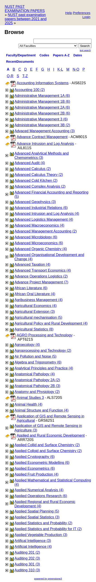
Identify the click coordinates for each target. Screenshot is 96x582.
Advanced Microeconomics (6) (38, 243)
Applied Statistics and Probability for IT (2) (48, 529)
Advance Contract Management (42, 137)
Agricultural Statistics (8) (34, 329)
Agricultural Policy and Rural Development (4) (51, 323)
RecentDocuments (20, 61)
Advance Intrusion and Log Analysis (45, 144)
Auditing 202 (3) (27, 558)
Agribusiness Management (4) (38, 300)
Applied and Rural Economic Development (51, 435)
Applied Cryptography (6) (34, 457)
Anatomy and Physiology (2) (37, 392)
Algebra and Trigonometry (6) (37, 362)
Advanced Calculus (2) (32, 169)
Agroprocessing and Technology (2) (42, 350)
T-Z (25, 76)
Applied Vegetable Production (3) (40, 535)
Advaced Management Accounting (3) (44, 131)
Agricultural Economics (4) (35, 306)
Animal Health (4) (28, 404)
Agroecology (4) (27, 345)
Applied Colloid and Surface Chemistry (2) (48, 451)
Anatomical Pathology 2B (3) (37, 386)
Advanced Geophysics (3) (35, 202)
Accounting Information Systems (42, 83)
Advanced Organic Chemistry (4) (40, 249)
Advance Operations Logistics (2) (41, 276)
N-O (76, 69)
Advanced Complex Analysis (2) (40, 186)
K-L (60, 69)
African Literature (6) (30, 288)
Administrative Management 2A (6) (42, 107)
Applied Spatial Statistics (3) (36, 517)
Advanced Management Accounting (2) (45, 231)
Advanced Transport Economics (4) (42, 270)
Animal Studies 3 (30, 398)
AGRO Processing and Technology (45, 335)
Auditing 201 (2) (27, 552)
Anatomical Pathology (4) (34, 374)
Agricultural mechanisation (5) (38, 317)
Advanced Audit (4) (29, 163)
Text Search (85, 50)
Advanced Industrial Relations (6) (41, 208)
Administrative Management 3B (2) (42, 125)
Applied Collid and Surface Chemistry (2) (47, 445)
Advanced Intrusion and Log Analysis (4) (46, 214)
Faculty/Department (21, 55)
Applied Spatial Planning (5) (36, 511)
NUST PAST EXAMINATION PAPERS (25, 9)
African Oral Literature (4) (34, 294)
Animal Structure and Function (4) (41, 410)
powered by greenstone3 (48, 578)
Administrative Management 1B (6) (42, 101)
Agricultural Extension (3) (34, 312)
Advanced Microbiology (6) (35, 237)
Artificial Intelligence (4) (33, 546)
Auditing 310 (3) (27, 570)
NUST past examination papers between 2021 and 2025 (26, 19)
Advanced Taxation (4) (32, 264)
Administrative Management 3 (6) (41, 119)
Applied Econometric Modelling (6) (42, 463)
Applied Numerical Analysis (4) (38, 490)
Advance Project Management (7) (41, 282)
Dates (77, 55)
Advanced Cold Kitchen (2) (35, 180)
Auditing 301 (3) (27, 564)
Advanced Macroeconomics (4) (39, 225)
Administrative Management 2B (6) (42, 113)
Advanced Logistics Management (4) (43, 219)
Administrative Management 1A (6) (42, 96)
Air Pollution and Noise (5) (35, 356)
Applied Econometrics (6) (34, 468)
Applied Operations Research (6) (40, 496)
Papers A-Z (61, 55)
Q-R (10, 76)
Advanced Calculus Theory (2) (38, 175)
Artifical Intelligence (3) (32, 541)
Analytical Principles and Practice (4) (43, 368)
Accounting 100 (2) (29, 90)
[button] (81, 13)
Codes (44, 55)
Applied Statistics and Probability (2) (43, 523)
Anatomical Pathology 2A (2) (37, 380)
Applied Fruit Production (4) (36, 474)
